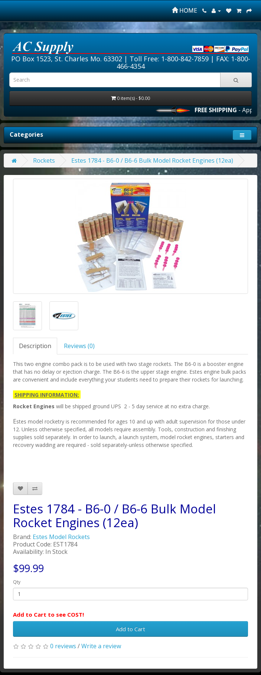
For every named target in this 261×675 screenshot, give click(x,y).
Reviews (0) (79, 346)
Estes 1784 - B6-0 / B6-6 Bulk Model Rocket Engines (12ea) (152, 160)
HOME (184, 10)
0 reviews (63, 646)
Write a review (101, 646)
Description (35, 346)
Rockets (44, 160)
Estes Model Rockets (61, 537)
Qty (16, 582)
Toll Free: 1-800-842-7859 (169, 58)
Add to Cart (130, 629)
